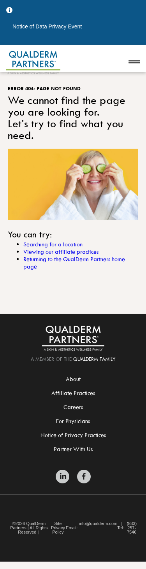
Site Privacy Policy (58, 528)
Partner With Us (73, 449)
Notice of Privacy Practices (73, 435)
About (73, 379)
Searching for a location (53, 244)
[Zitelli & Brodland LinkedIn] (62, 476)
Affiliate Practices (73, 393)
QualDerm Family (94, 359)
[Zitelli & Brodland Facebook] (84, 476)
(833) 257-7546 (132, 528)
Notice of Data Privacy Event (47, 26)
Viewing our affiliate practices (61, 251)
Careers (73, 407)
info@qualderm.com (98, 524)
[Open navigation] (134, 62)
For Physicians (73, 421)
